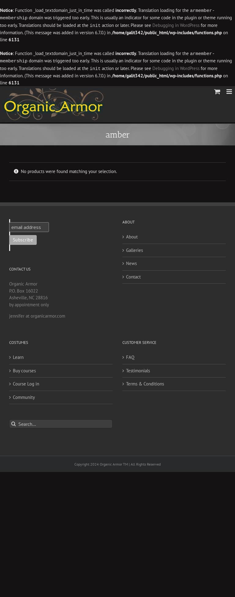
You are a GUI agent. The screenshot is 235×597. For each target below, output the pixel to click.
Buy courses (24, 369)
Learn (18, 355)
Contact (133, 275)
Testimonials (138, 369)
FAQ (130, 355)
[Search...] (61, 422)
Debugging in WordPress (176, 25)
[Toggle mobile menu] (229, 90)
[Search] (13, 422)
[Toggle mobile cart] (217, 90)
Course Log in (26, 382)
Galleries (134, 248)
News (131, 261)
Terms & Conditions (145, 382)
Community (24, 395)
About (132, 235)
